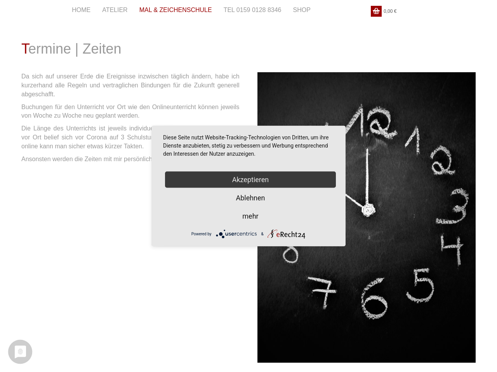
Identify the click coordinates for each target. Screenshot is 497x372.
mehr (250, 216)
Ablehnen (250, 198)
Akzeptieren (250, 180)
